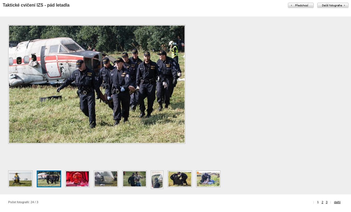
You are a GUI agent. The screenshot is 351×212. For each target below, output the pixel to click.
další (337, 202)
